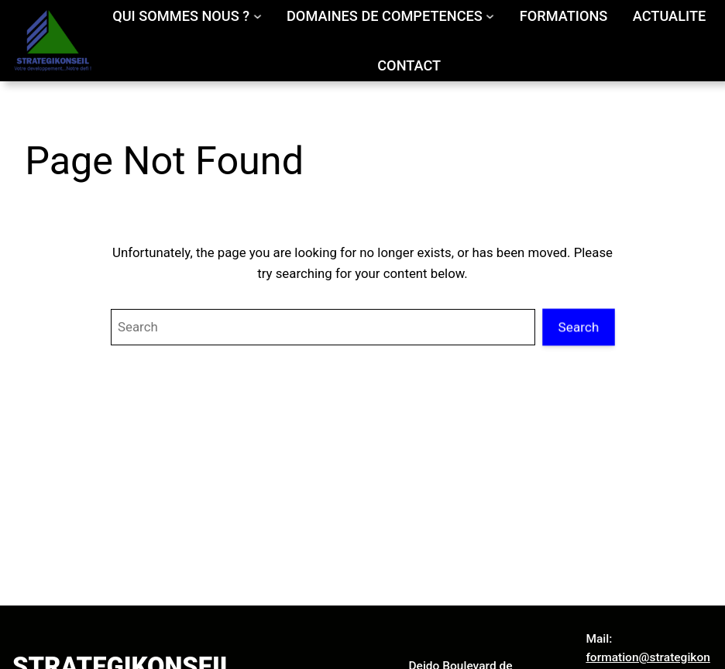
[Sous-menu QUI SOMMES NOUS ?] (257, 16)
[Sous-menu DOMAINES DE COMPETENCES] (490, 16)
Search (578, 326)
